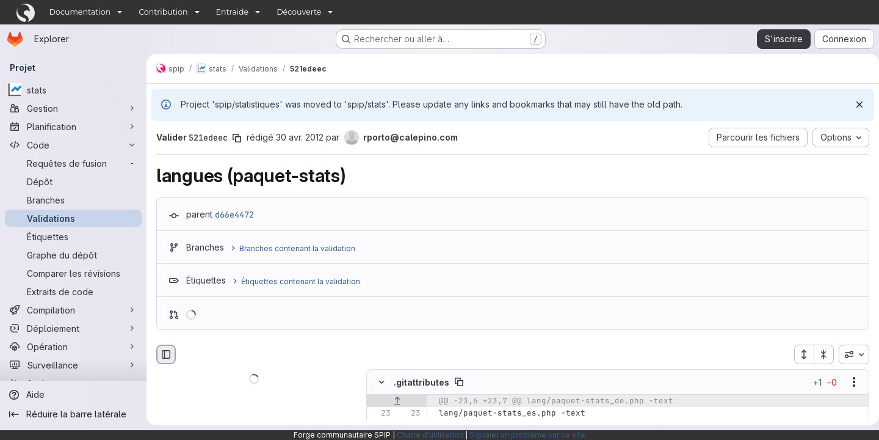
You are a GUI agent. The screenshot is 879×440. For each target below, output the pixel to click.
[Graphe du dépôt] (73, 254)
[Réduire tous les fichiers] (819, 354)
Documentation (80, 11)
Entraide (232, 11)
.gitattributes (421, 382)
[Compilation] (73, 309)
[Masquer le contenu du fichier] (381, 382)
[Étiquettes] (73, 236)
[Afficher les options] (849, 382)
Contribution (163, 11)
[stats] (73, 89)
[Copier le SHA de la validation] (237, 138)
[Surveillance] (73, 364)
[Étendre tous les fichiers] (799, 354)
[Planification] (73, 126)
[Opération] (73, 346)
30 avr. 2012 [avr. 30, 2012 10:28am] (300, 137)
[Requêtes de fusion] (73, 163)
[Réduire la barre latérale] (73, 414)
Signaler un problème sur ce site (527, 434)
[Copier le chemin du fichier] (459, 382)
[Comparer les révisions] (73, 273)
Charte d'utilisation (430, 434)
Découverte (299, 11)
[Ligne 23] (380, 414)
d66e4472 (234, 214)
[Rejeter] (854, 104)
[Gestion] (73, 108)
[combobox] (849, 354)
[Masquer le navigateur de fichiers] (166, 354)
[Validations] (73, 218)
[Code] (73, 144)
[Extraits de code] (73, 291)
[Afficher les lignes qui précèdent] (397, 401)
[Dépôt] (73, 181)
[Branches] (73, 199)
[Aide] (73, 394)
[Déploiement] (73, 328)
